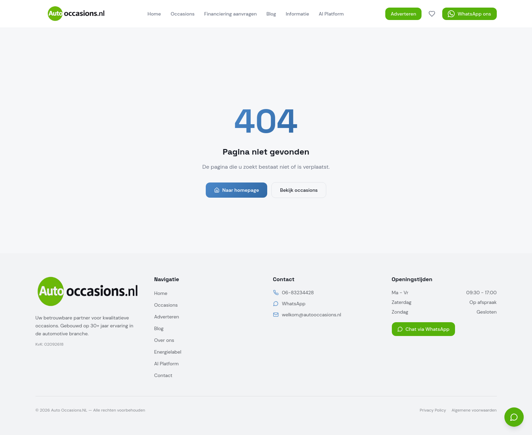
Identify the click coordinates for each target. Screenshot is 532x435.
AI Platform (331, 14)
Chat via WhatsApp (423, 329)
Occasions (182, 14)
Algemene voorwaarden (474, 410)
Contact (163, 375)
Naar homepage (236, 190)
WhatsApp (294, 303)
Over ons (164, 340)
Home (154, 14)
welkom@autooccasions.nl (311, 315)
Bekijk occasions (299, 190)
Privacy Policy (433, 410)
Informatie (297, 14)
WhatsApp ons (469, 13)
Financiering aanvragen (230, 14)
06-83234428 (298, 292)
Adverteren (403, 14)
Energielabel (168, 352)
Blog (271, 14)
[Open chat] (514, 417)
